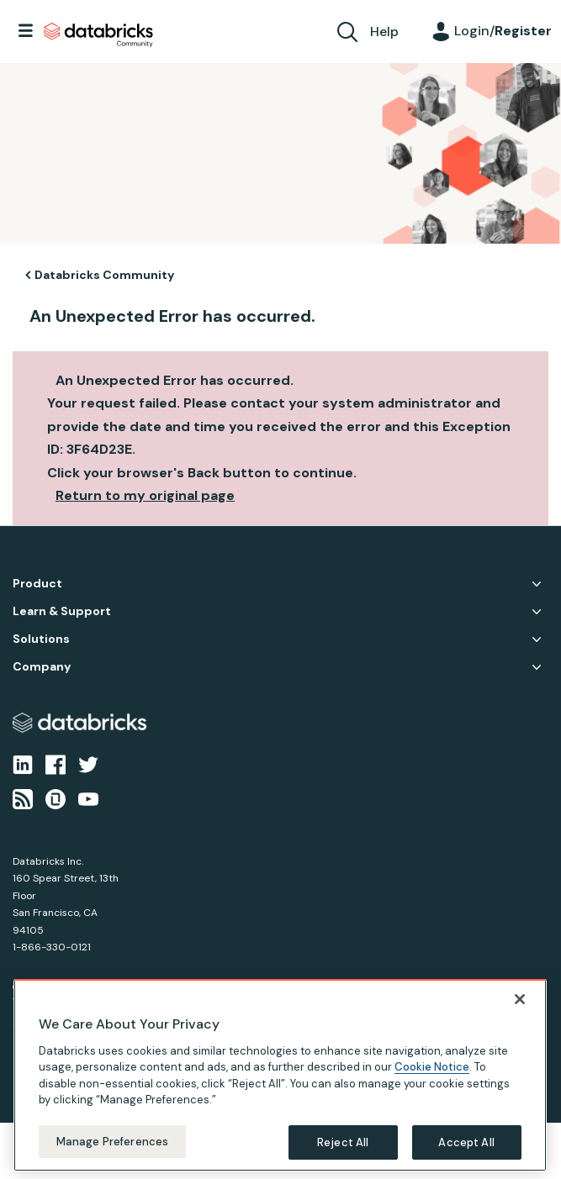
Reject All (342, 1155)
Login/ (503, 30)
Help (384, 31)
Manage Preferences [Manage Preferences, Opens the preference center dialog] (112, 1154)
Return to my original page (145, 495)
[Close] (519, 1011)
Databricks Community (98, 35)
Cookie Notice (431, 1080)
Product (37, 583)
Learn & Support (62, 611)
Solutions (41, 639)
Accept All (466, 1155)
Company (42, 667)
